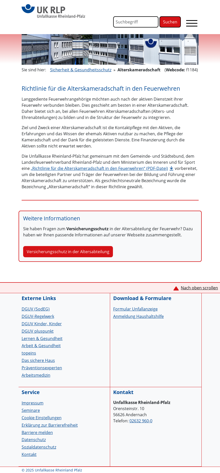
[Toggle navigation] (192, 23)
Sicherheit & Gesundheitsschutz (80, 70)
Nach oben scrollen (199, 288)
